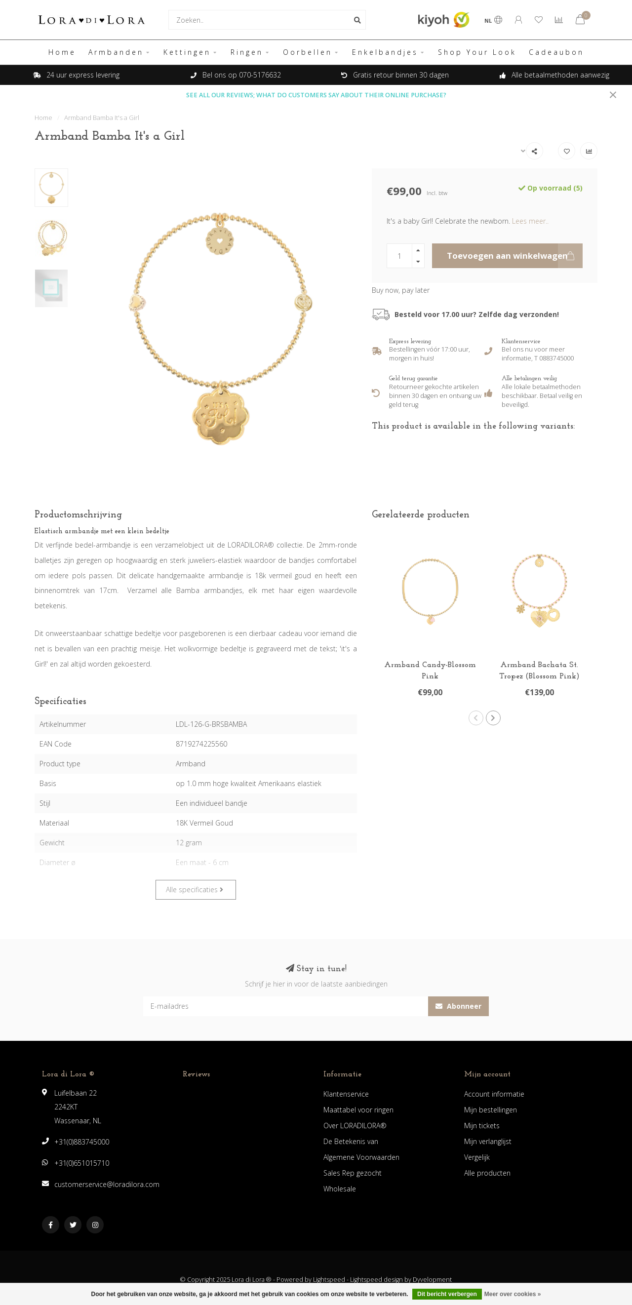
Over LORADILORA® (355, 1125)
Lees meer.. (530, 221)
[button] (476, 718)
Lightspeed (329, 1279)
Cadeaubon (556, 52)
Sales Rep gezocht (352, 1173)
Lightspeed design (376, 1279)
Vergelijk (477, 1157)
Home (62, 52)
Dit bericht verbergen (447, 1294)
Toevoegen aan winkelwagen (515, 255)
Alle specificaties (194, 889)
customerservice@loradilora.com (106, 1184)
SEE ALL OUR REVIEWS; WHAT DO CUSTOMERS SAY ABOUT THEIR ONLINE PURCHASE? (316, 95)
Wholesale (339, 1188)
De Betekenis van (350, 1141)
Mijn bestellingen (490, 1109)
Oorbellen (307, 52)
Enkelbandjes (385, 52)
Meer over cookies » (512, 1294)
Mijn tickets (482, 1125)
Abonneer (458, 1006)
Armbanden (116, 52)
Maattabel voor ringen (358, 1109)
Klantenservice (346, 1094)
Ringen (247, 52)
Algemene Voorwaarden (361, 1157)
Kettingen (187, 52)
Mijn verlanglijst (488, 1141)
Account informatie (494, 1094)
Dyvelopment (432, 1279)
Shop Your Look (477, 52)
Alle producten (487, 1173)
